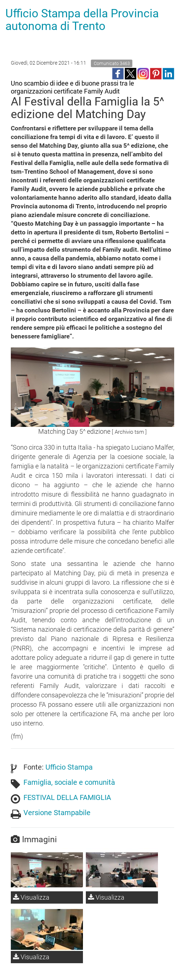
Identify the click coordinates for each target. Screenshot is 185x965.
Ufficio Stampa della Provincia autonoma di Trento (82, 20)
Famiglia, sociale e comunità (69, 782)
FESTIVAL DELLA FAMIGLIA (67, 797)
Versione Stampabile (57, 812)
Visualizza (31, 897)
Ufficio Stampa (69, 767)
